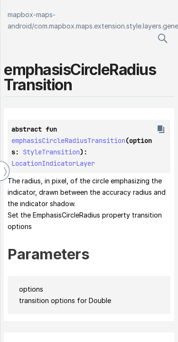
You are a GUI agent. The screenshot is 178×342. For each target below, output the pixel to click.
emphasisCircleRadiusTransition (68, 140)
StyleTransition (51, 152)
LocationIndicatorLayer (53, 163)
